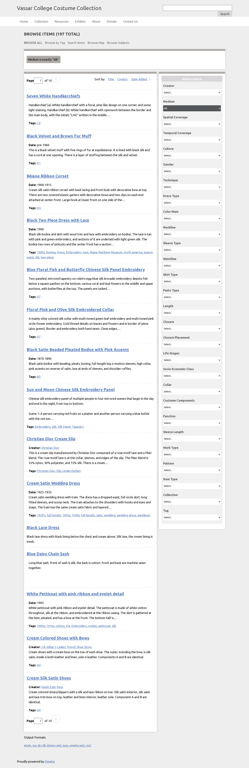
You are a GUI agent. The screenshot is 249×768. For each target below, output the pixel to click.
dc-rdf (41, 745)
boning (51, 252)
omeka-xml (76, 745)
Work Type (170, 447)
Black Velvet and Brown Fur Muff (59, 136)
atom (27, 745)
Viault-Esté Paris (52, 687)
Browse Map (96, 42)
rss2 (88, 745)
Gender (168, 164)
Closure (168, 321)
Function (169, 416)
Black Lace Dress (43, 527)
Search (224, 14)
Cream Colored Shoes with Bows (58, 638)
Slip (58, 471)
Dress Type (171, 196)
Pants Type (171, 290)
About (96, 21)
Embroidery (74, 252)
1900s (41, 252)
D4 (68, 626)
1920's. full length (49, 515)
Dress (61, 252)
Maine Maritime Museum (106, 252)
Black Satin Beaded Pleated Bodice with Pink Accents (78, 349)
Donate (112, 21)
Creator (168, 85)
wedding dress (126, 515)
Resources (61, 21)
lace (85, 252)
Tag (166, 510)
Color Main (170, 211)
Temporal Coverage (177, 133)
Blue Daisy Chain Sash (48, 554)
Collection (41, 21)
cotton (60, 626)
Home (24, 21)
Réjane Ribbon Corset (48, 176)
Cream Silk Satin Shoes (49, 678)
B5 (39, 376)
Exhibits (80, 21)
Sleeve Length (173, 432)
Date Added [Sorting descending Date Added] (139, 79)
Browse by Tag (55, 42)
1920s (66, 515)
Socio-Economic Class (178, 369)
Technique (170, 180)
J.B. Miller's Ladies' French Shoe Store (66, 647)
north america (133, 252)
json (65, 745)
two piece (47, 257)
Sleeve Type (172, 243)
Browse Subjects (118, 42)
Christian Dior (50, 447)
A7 (39, 296)
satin (99, 515)
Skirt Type (170, 274)
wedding (109, 515)
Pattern (168, 463)
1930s (76, 515)
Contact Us (130, 21)
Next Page (56, 79)
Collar (167, 384)
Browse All (33, 42)
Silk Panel (64, 426)
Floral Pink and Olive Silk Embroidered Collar (70, 309)
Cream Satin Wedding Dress (53, 483)
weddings (143, 515)
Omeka (49, 761)
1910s (50, 626)
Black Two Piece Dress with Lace (58, 220)
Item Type (170, 479)
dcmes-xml (54, 745)
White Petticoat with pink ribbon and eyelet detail (75, 594)
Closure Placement (176, 337)
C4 (38, 123)
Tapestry (78, 426)
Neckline (169, 227)
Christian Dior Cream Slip (51, 439)
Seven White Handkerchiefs (53, 96)
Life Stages (171, 353)
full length (88, 515)
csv (34, 745)
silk (37, 257)
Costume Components (179, 400)
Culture (168, 148)
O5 (39, 208)
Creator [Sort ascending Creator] (122, 79)
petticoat (104, 626)
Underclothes (72, 471)
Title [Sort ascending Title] (111, 79)
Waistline (169, 258)
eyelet (92, 626)
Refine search (192, 79)
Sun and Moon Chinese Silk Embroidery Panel (71, 389)
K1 (39, 163)
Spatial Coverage (175, 117)
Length (168, 306)
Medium (169, 101)
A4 (39, 665)
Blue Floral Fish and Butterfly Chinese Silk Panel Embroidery (86, 269)
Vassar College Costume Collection (59, 8)
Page (34, 81)
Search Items (76, 42)
